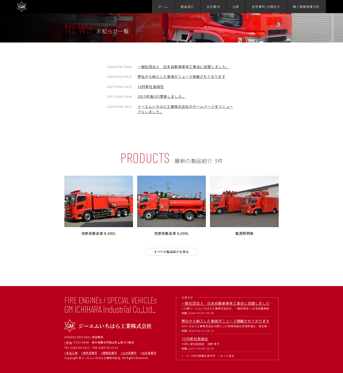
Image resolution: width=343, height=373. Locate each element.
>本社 (68, 342)
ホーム (163, 6)
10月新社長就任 (151, 86)
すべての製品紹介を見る (171, 251)
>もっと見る (226, 356)
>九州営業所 (129, 353)
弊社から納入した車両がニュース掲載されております (182, 76)
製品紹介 (187, 6)
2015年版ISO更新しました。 (162, 96)
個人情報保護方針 (306, 6)
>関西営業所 (109, 353)
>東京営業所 (89, 353)
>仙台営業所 (148, 353)
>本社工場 (71, 353)
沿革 (236, 6)
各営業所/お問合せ (266, 6)
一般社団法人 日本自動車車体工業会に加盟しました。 (183, 66)
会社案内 (213, 6)
